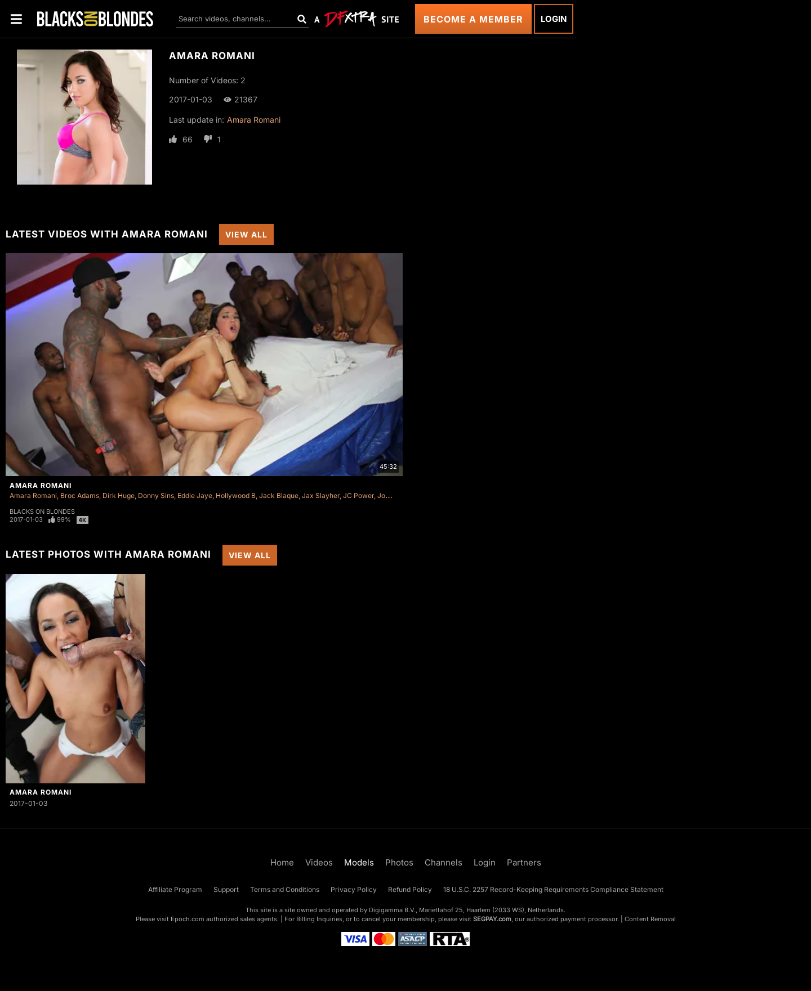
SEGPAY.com (492, 919)
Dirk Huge (119, 495)
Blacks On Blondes (42, 511)
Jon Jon (390, 495)
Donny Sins (156, 495)
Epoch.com (187, 919)
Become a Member (473, 19)
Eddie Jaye (194, 495)
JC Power (358, 495)
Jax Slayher (321, 495)
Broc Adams (79, 495)
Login (554, 19)
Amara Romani (253, 119)
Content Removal (650, 919)
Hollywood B (236, 495)
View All (246, 234)
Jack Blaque (278, 495)
